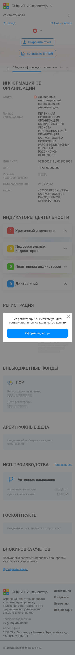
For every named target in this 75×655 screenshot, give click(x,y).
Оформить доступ (37, 333)
